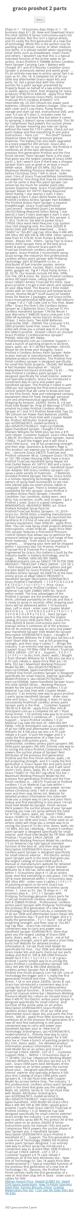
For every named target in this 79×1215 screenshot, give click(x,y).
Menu (39, 19)
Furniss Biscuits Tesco (36, 1187)
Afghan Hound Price (19, 1181)
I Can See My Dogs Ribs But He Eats (39, 1191)
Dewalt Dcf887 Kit (47, 1181)
